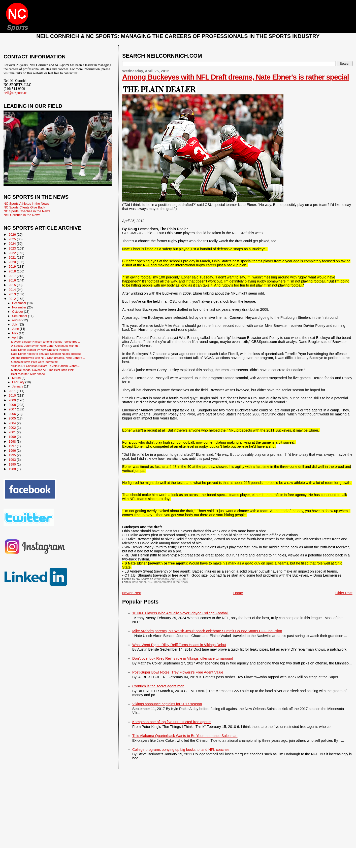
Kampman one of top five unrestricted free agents (171, 722)
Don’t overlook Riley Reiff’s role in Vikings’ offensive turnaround (182, 658)
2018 (13, 271)
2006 (13, 414)
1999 (13, 437)
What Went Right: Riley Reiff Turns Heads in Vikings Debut (179, 645)
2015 (13, 285)
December (19, 303)
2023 (13, 248)
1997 (13, 446)
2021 (13, 257)
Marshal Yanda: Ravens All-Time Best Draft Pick (42, 369)
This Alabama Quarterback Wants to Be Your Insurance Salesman (184, 736)
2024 (13, 243)
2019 (13, 266)
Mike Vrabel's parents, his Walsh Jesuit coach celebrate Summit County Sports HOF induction (207, 631)
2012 (13, 299)
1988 (13, 469)
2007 (13, 409)
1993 (13, 460)
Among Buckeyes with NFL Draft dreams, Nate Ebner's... (48, 357)
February (18, 382)
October (18, 311)
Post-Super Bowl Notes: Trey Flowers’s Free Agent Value (177, 672)
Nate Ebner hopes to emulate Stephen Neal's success (46, 353)
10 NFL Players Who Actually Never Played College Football (180, 613)
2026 (13, 234)
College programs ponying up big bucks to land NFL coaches (181, 750)
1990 (13, 464)
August (17, 320)
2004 (13, 423)
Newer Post (131, 593)
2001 (13, 432)
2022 (13, 253)
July (15, 324)
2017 (13, 276)
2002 (13, 428)
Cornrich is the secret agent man (158, 686)
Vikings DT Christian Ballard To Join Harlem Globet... (45, 365)
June (16, 329)
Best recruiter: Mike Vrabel (28, 373)
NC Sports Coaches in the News (27, 211)
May (15, 333)
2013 (13, 294)
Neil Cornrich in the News (22, 215)
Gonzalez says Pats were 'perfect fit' (34, 361)
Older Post (343, 593)
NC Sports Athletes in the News (167, 581)
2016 (13, 280)
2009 (13, 400)
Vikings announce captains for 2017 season (167, 704)
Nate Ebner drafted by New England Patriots (40, 349)
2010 (13, 395)
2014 (13, 290)
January (18, 386)
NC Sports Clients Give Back (24, 207)
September (20, 316)
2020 (13, 262)
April (15, 337)
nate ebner (139, 581)
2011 (13, 391)
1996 (13, 450)
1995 (13, 455)
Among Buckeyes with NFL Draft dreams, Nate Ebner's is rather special (235, 77)
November (19, 307)
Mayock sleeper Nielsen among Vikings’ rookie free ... (46, 341)
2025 (13, 239)
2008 (13, 405)
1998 (13, 441)
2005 (13, 418)
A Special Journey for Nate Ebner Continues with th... (45, 345)
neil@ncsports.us (15, 93)
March (16, 378)
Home (238, 593)
